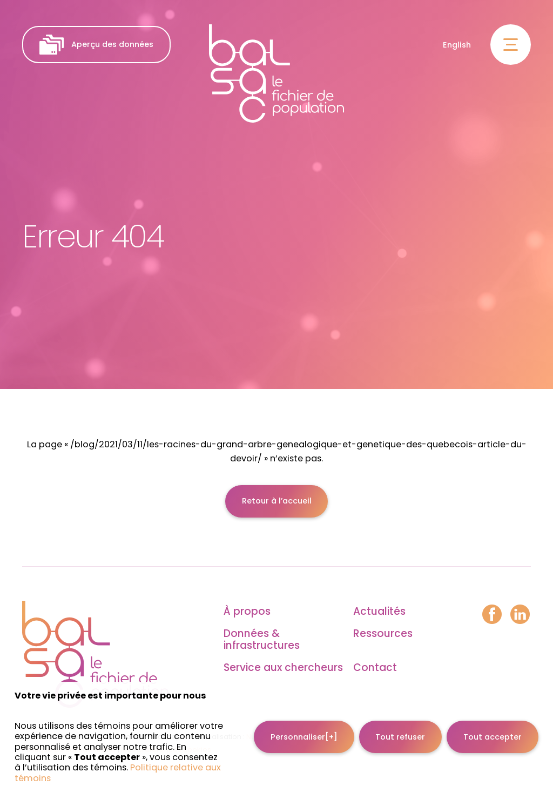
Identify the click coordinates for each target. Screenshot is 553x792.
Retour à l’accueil (277, 500)
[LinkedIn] (520, 615)
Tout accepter (492, 726)
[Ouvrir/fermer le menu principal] (510, 44)
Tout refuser (400, 726)
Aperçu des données (96, 45)
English (457, 44)
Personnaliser (304, 726)
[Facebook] (492, 615)
